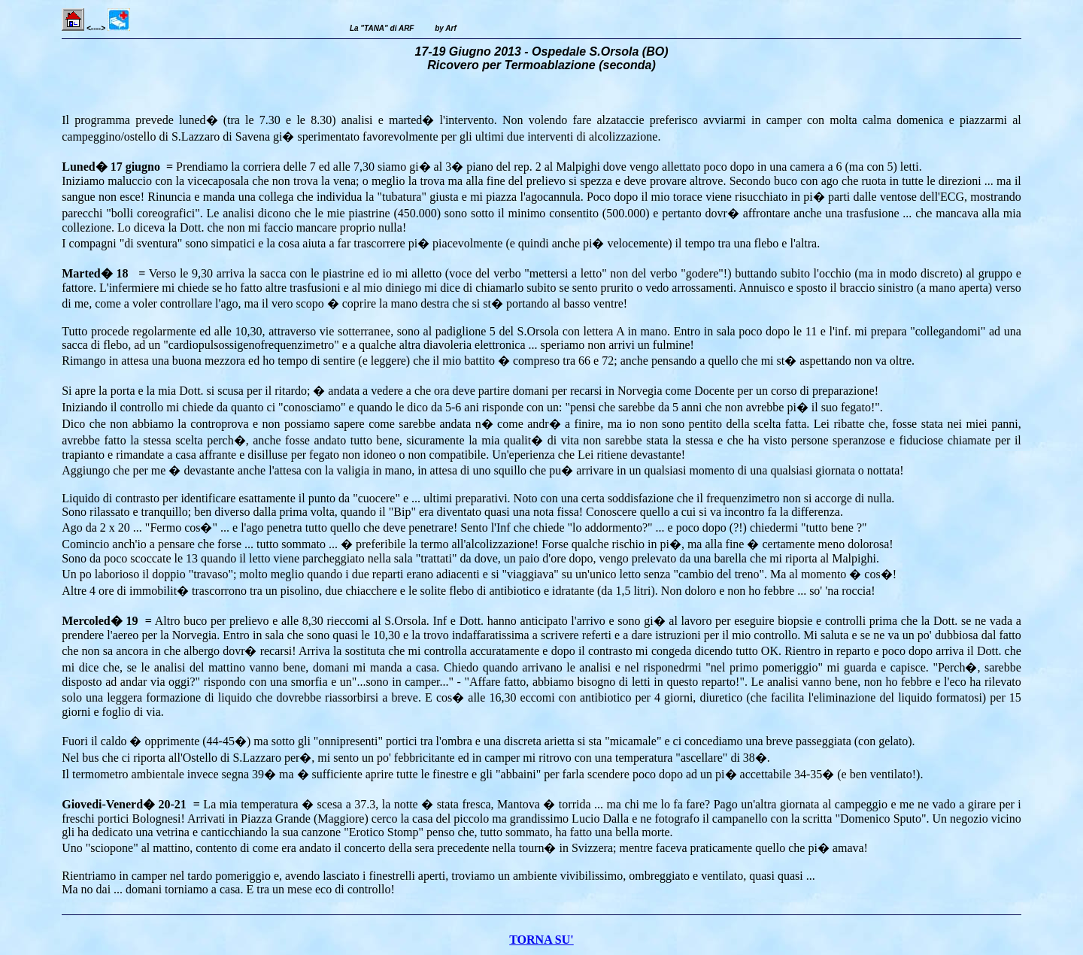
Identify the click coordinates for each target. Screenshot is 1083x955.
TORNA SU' (541, 939)
